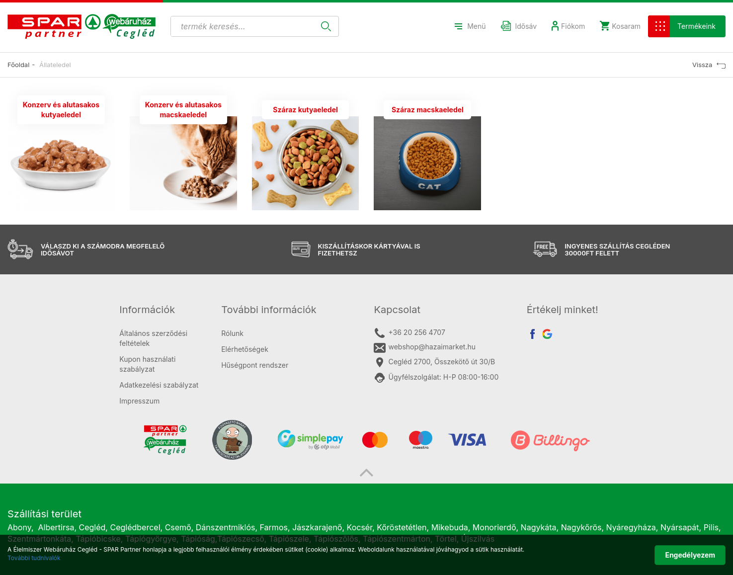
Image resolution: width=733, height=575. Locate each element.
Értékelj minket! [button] (562, 310)
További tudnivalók (34, 558)
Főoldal (18, 65)
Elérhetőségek (244, 349)
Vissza (709, 65)
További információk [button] (269, 310)
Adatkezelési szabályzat (158, 385)
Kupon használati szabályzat (147, 364)
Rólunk (232, 333)
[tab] (162, 309)
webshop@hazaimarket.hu (425, 347)
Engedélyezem (690, 555)
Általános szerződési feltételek (153, 338)
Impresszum (139, 401)
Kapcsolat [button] (397, 310)
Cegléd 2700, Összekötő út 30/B (434, 362)
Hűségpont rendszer (254, 365)
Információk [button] (147, 310)
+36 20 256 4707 (409, 333)
